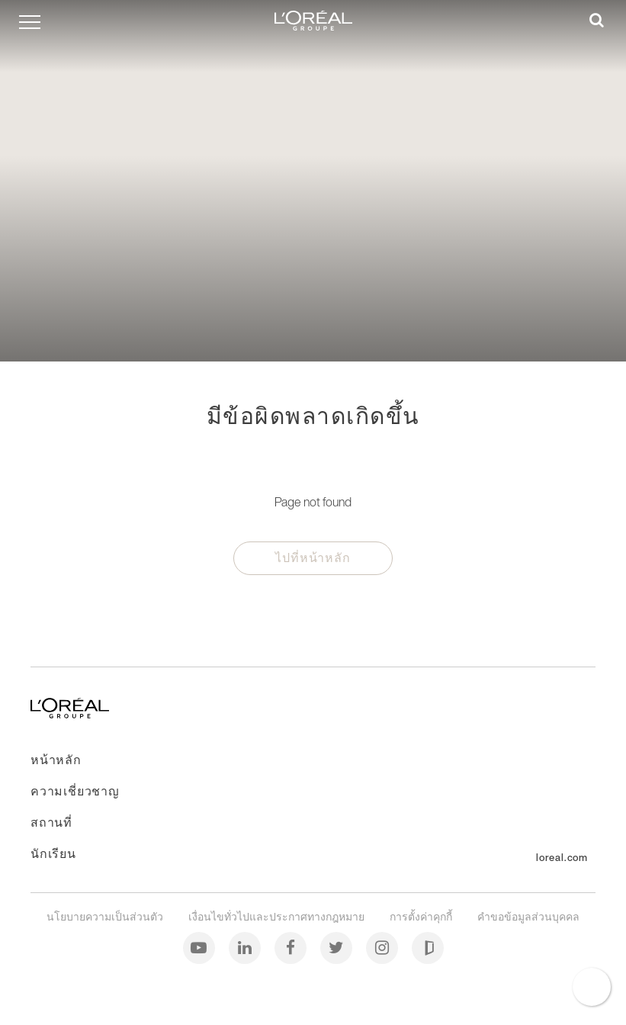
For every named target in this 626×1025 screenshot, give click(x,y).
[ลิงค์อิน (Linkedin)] (246, 947)
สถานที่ (51, 822)
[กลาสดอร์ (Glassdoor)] (428, 947)
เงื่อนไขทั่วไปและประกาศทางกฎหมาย (277, 916)
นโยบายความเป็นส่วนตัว (106, 916)
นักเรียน (53, 853)
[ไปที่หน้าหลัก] (69, 713)
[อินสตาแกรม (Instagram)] (383, 947)
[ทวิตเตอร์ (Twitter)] (337, 947)
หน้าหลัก (56, 759)
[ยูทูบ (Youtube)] (200, 947)
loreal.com (562, 857)
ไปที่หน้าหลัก (312, 557)
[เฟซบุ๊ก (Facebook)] (291, 947)
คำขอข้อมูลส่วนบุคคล (528, 916)
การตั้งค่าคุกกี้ (422, 916)
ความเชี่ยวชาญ (75, 791)
